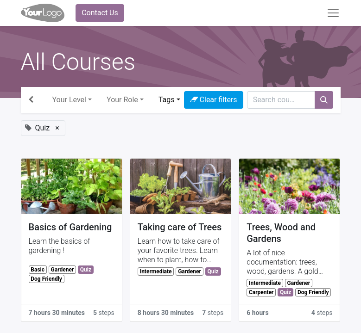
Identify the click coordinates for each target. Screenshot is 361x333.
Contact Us (100, 12)
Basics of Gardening (70, 227)
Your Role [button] (122, 99)
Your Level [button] (69, 99)
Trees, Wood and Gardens (281, 233)
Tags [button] (166, 99)
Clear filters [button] (213, 99)
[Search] (324, 100)
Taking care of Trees (180, 227)
